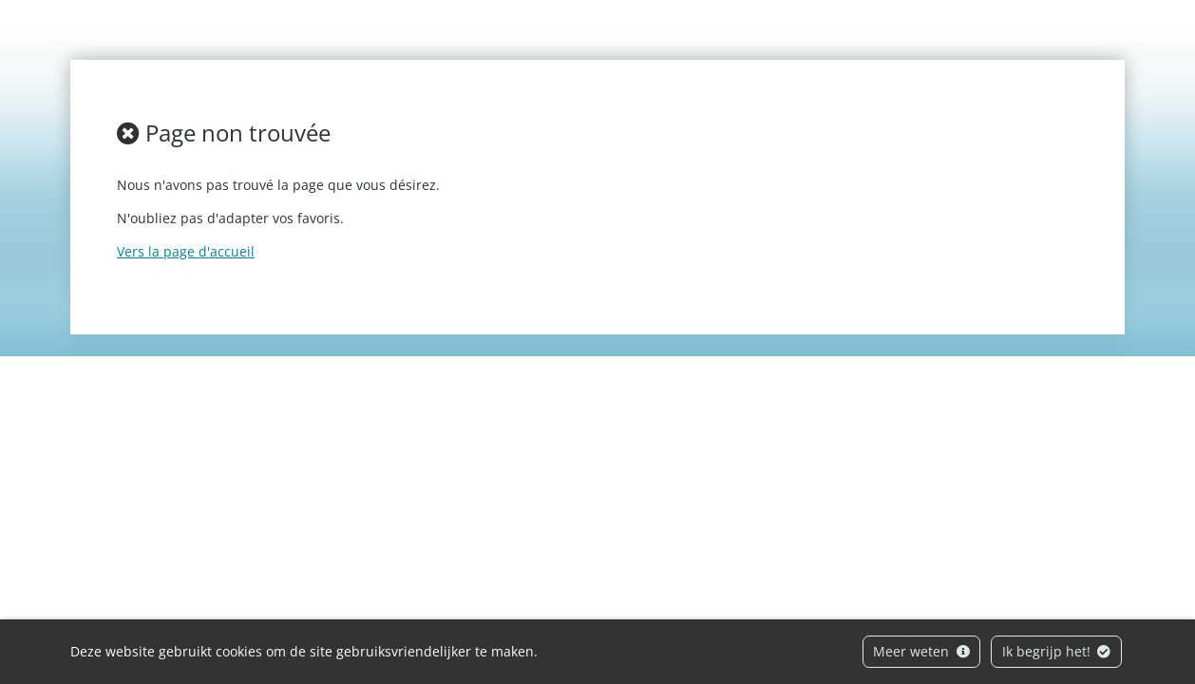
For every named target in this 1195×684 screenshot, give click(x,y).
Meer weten (921, 651)
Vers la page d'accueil (186, 251)
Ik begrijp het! (1056, 651)
